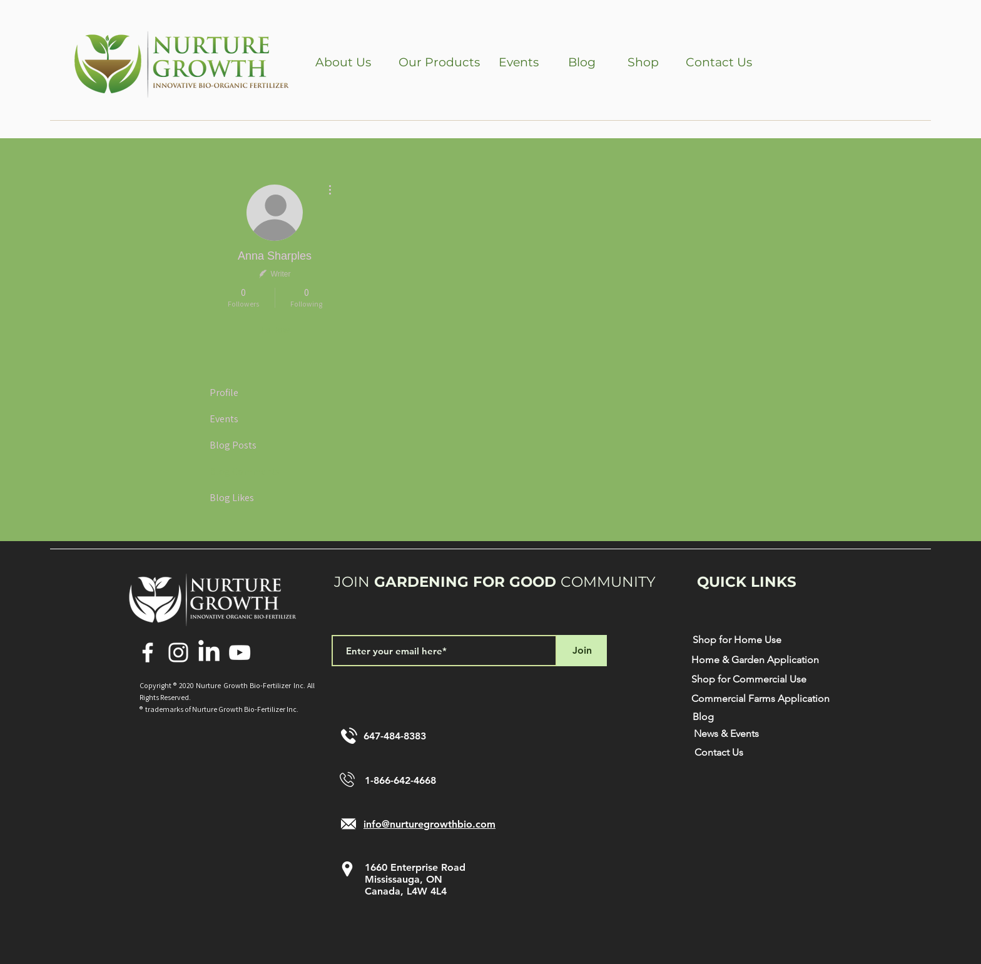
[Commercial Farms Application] (760, 699)
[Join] (582, 650)
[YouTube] (239, 652)
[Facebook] (148, 652)
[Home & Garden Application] (755, 660)
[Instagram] (178, 652)
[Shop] (643, 62)
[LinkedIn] (209, 652)
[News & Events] (726, 734)
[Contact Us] (719, 62)
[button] (343, 62)
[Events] (518, 62)
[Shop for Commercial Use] (748, 679)
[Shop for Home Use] (736, 640)
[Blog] (581, 62)
